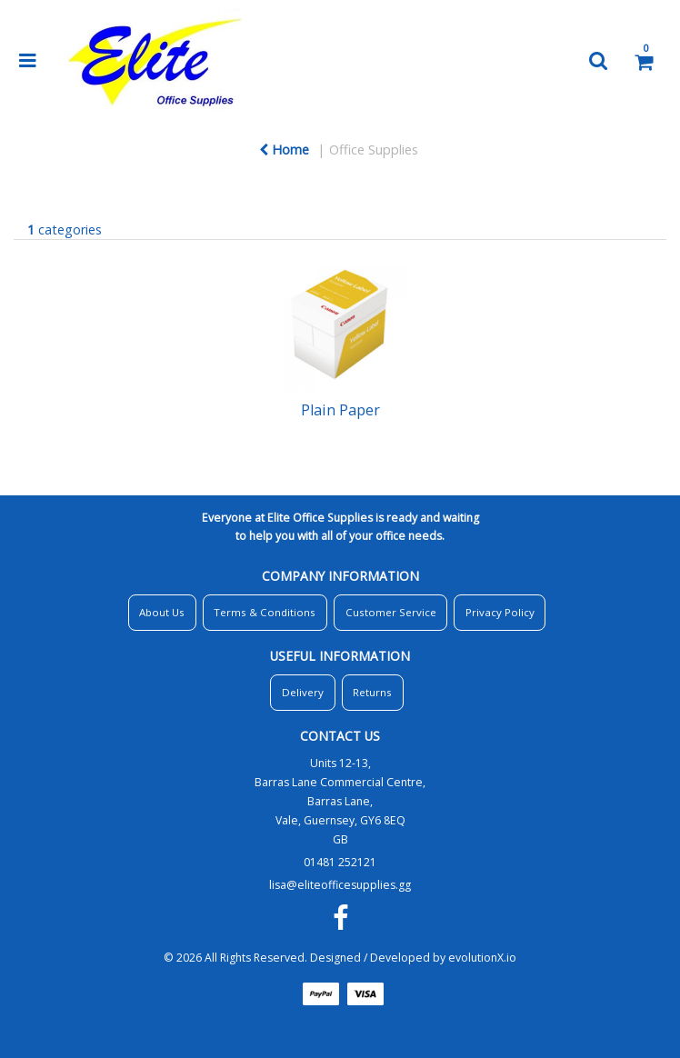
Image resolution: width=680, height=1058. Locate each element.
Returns (372, 692)
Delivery (303, 692)
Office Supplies (373, 149)
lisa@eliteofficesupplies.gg (340, 885)
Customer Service (390, 612)
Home (284, 149)
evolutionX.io (482, 957)
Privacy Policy (500, 612)
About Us (162, 612)
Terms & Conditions (264, 612)
